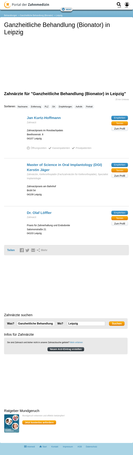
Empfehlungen (65, 106)
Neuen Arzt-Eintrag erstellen (66, 349)
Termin (119, 123)
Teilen (11, 250)
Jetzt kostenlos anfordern (39, 422)
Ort (53, 106)
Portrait (89, 106)
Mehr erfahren (76, 342)
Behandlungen (10, 15)
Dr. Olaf (39, 213)
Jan (44, 118)
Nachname (23, 106)
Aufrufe (79, 106)
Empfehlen (119, 117)
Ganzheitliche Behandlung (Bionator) (36, 15)
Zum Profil (119, 128)
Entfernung (36, 106)
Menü (66, 9)
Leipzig (59, 15)
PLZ (46, 106)
